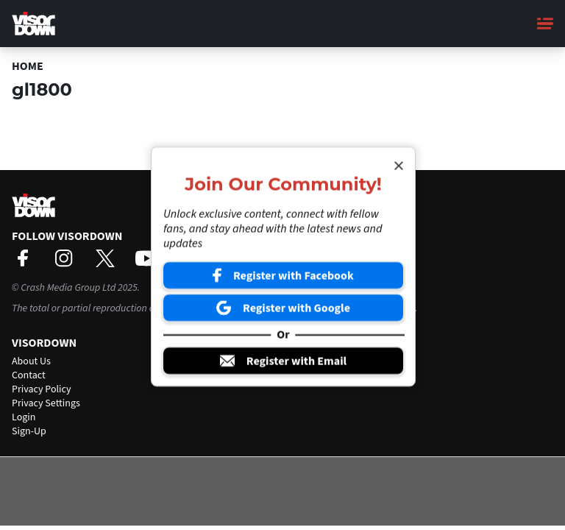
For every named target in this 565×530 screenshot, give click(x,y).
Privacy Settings (46, 403)
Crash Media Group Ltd (68, 287)
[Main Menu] (545, 23)
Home (27, 66)
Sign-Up (29, 431)
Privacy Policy (41, 389)
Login (23, 417)
